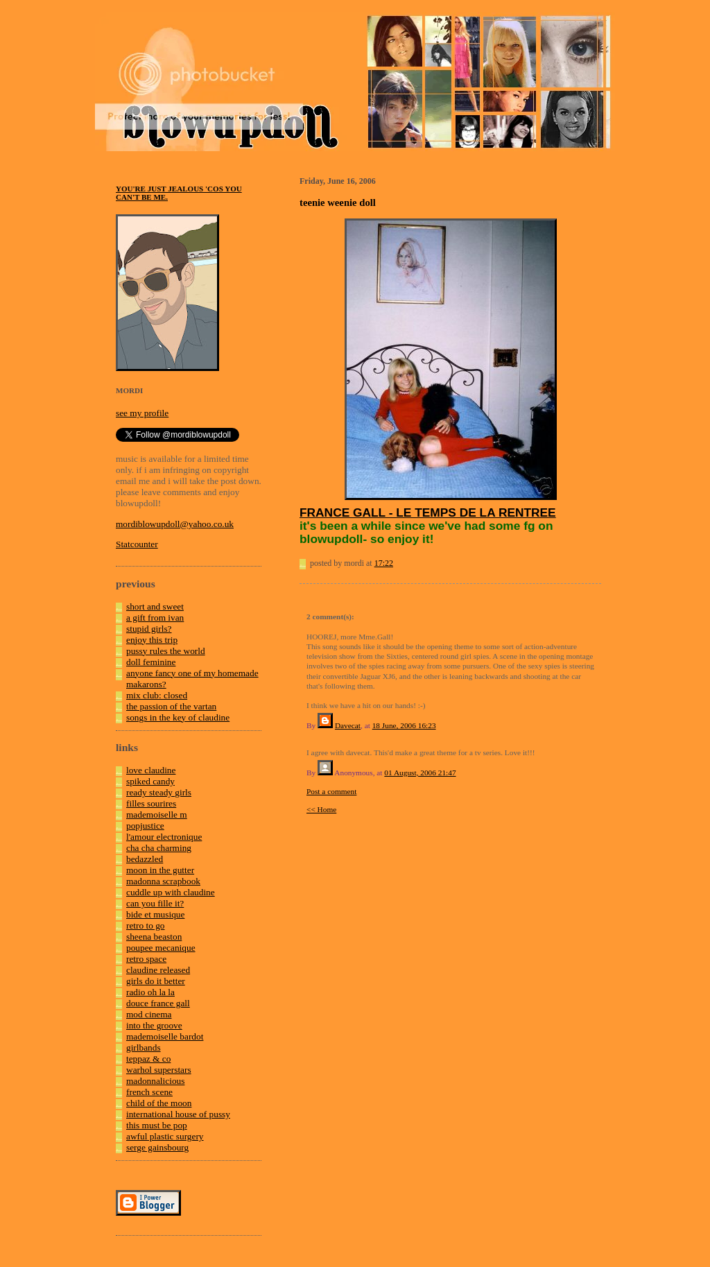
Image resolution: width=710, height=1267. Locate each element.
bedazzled (144, 859)
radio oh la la (150, 992)
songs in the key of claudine (178, 717)
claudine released (158, 970)
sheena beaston (154, 936)
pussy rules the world (165, 651)
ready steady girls (158, 792)
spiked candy (150, 781)
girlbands (143, 1047)
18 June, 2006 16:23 (404, 725)
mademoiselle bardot (164, 1036)
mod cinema (149, 1014)
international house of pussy (178, 1114)
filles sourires (151, 803)
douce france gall (158, 1003)
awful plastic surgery (165, 1136)
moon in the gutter (160, 870)
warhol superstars (158, 1070)
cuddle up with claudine (170, 892)
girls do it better (155, 981)
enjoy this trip (152, 640)
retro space (146, 959)
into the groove (154, 1025)
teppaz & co (148, 1058)
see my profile (142, 413)
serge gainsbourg (157, 1147)
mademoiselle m (156, 814)
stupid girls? (149, 628)
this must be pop (156, 1125)
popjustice (145, 825)
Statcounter (137, 544)
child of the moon (158, 1103)
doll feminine (150, 662)
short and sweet (155, 606)
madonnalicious (155, 1081)
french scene (149, 1092)
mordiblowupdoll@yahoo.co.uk (175, 524)
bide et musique (155, 914)
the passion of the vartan (171, 706)
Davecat (348, 725)
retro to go (145, 925)
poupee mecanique (161, 947)
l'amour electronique (164, 836)
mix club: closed (156, 695)
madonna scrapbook (163, 881)
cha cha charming (158, 848)
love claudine (150, 770)
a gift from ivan (155, 617)
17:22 (383, 563)
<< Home (321, 809)
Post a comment (331, 791)
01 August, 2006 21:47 (420, 772)
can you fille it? (155, 903)
